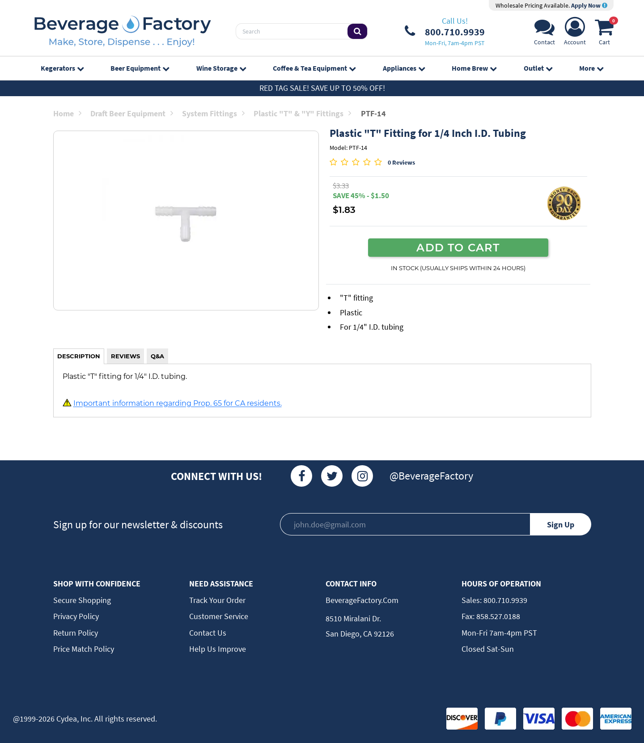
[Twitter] (332, 476)
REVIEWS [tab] (125, 356)
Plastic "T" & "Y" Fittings (302, 113)
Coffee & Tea (314, 68)
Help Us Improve (217, 649)
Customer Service (218, 616)
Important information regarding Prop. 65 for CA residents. (177, 403)
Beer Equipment (139, 68)
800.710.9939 (504, 600)
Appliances (404, 68)
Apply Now (589, 5)
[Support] (544, 34)
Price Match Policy (83, 649)
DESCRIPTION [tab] (78, 356)
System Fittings (213, 113)
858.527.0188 (497, 616)
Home (67, 113)
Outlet (538, 68)
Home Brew (474, 68)
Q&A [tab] (157, 356)
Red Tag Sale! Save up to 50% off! (322, 88)
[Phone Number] (445, 31)
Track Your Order (217, 600)
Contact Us (207, 633)
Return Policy (75, 633)
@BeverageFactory (431, 476)
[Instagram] (362, 476)
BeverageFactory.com (362, 600)
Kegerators (62, 68)
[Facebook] (301, 476)
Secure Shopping (82, 600)
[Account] (575, 34)
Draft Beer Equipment (131, 113)
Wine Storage (221, 68)
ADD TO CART (458, 247)
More (591, 68)
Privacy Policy (76, 616)
